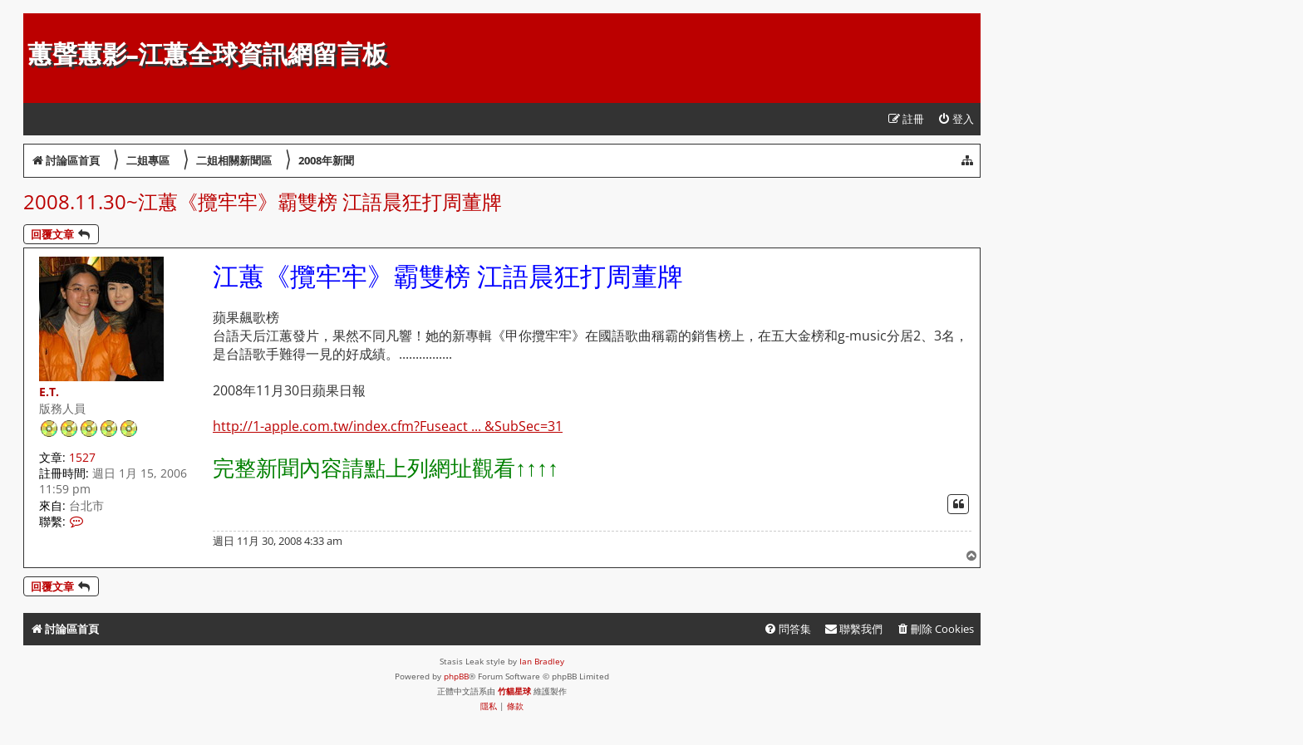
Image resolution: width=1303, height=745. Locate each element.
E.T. (49, 391)
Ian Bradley (541, 661)
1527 (82, 457)
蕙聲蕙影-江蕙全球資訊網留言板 (207, 54)
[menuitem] (956, 119)
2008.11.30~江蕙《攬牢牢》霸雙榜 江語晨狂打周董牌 (262, 201)
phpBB (456, 676)
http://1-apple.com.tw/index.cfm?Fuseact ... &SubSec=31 (388, 426)
